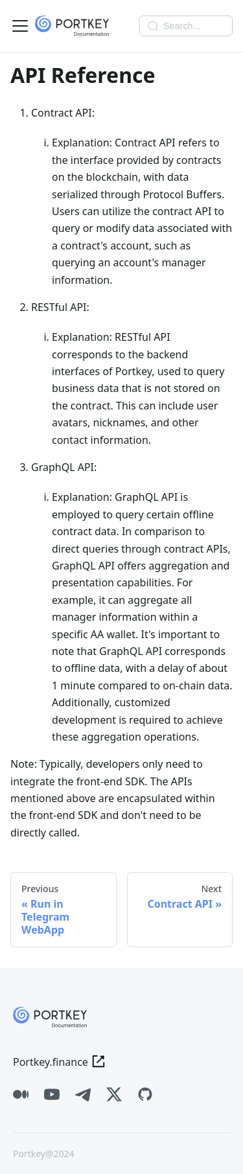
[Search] (186, 26)
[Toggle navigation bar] (20, 26)
